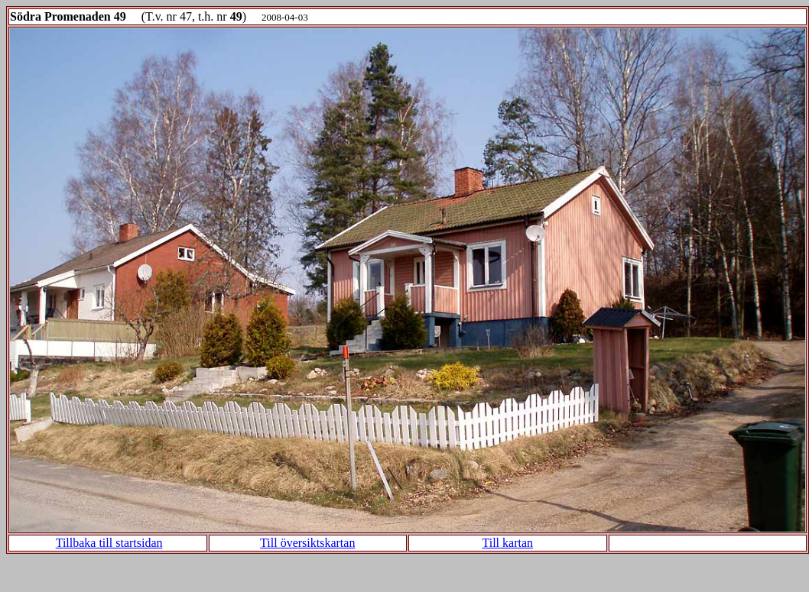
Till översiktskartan (307, 542)
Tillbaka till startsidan (109, 542)
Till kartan (507, 542)
